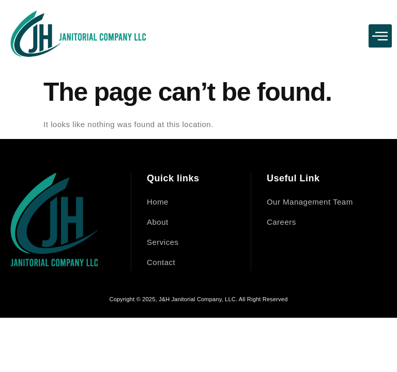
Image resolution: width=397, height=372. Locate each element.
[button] (380, 36)
